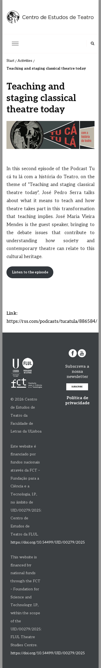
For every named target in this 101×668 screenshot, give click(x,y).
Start (10, 61)
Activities (25, 61)
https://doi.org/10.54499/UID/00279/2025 (48, 542)
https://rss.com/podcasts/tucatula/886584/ (51, 321)
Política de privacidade (77, 400)
